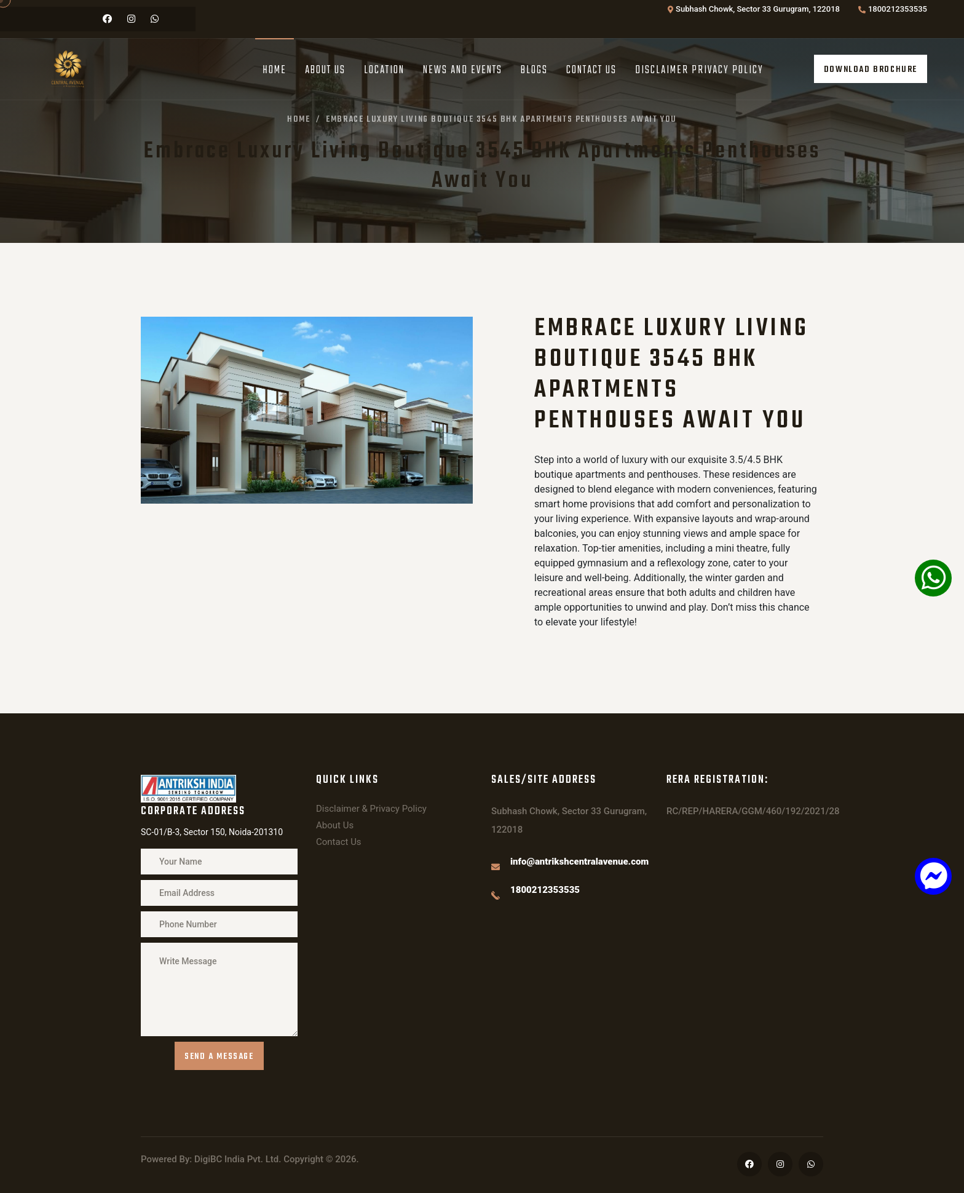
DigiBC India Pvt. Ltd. (237, 1159)
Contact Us (591, 70)
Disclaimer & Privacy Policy (371, 808)
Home (274, 70)
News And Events (462, 70)
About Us (325, 70)
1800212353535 (897, 9)
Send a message (218, 1057)
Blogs (534, 70)
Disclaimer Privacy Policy (699, 70)
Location (384, 70)
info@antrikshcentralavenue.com (579, 861)
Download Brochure (870, 70)
